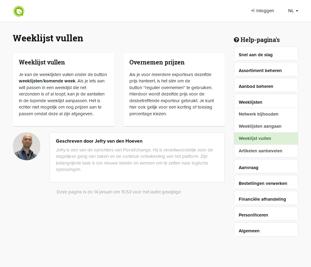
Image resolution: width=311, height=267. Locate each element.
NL (293, 10)
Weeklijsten (250, 102)
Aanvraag (248, 167)
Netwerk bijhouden (259, 114)
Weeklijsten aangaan (260, 126)
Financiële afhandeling (262, 199)
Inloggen (262, 10)
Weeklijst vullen (255, 138)
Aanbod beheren (256, 86)
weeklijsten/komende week (47, 81)
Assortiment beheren (260, 70)
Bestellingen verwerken (263, 183)
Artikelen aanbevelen (260, 151)
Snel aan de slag (256, 54)
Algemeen (249, 231)
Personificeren (253, 215)
